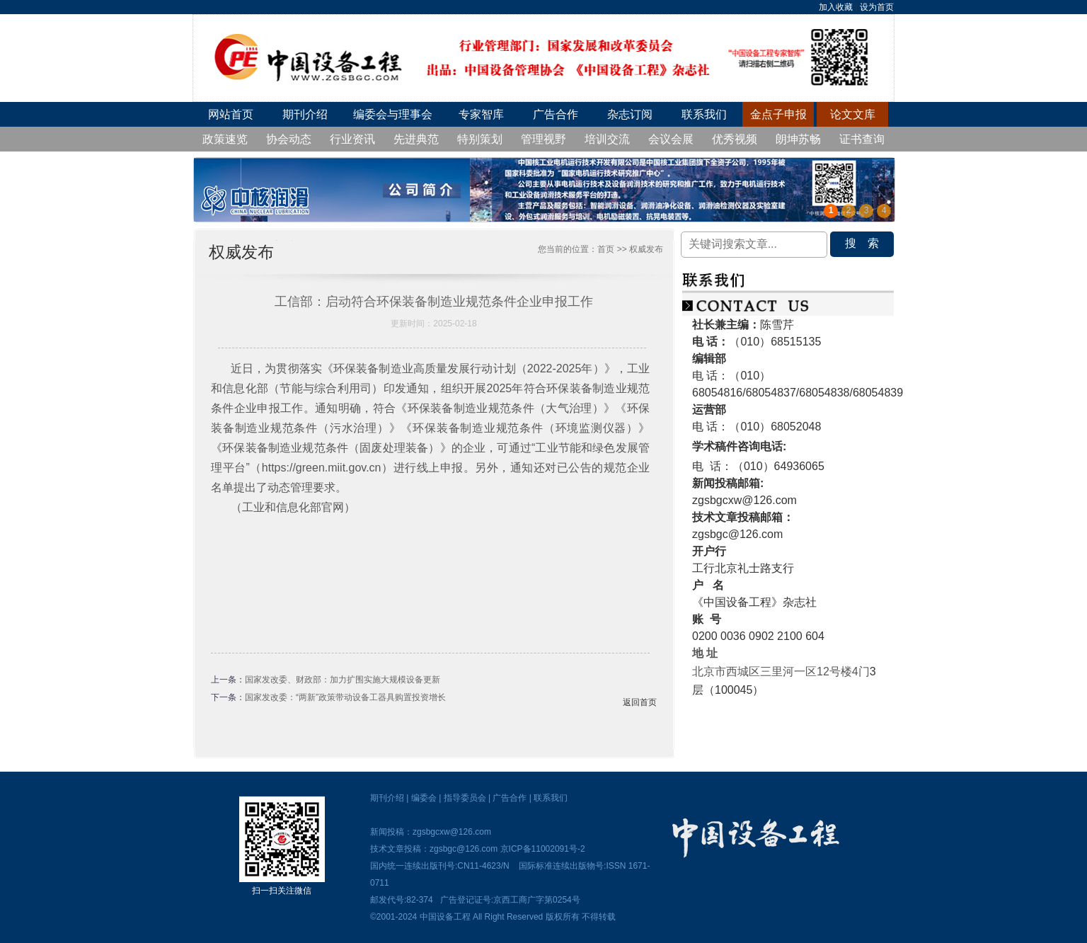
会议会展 (671, 139)
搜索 (867, 243)
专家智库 (481, 114)
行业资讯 (352, 139)
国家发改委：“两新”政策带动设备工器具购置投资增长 (345, 697)
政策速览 (225, 139)
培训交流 (607, 139)
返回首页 (640, 702)
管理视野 (543, 139)
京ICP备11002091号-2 (542, 849)
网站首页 (230, 114)
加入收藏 (836, 7)
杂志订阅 (629, 114)
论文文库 (852, 114)
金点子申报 (778, 114)
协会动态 (288, 139)
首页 (605, 249)
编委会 (424, 798)
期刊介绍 (305, 114)
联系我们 (704, 114)
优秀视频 (734, 139)
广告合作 (555, 114)
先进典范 (416, 139)
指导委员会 (465, 798)
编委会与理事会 (392, 114)
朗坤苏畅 (798, 139)
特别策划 (479, 139)
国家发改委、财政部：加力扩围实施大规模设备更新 (342, 680)
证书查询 (862, 139)
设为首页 (877, 7)
